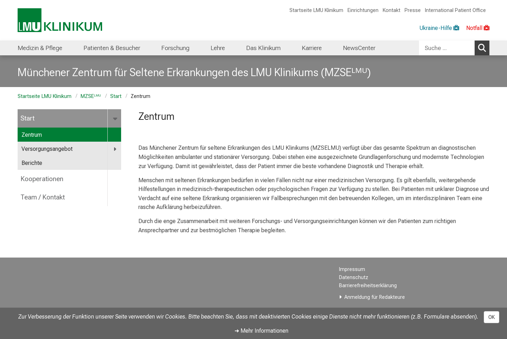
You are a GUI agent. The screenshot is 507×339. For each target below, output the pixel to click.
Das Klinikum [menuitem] (263, 47)
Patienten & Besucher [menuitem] (111, 47)
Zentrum (31, 134)
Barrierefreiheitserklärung (368, 286)
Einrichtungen (363, 10)
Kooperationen (41, 179)
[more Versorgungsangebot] (115, 149)
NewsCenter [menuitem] (359, 47)
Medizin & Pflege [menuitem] (40, 47)
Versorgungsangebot (47, 149)
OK (491, 317)
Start (115, 96)
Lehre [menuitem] (218, 47)
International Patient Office (455, 10)
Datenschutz (353, 278)
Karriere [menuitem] (312, 47)
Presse (413, 10)
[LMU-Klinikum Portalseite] (60, 20)
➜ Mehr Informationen (261, 330)
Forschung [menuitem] (175, 47)
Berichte (31, 163)
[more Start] (115, 118)
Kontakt (391, 10)
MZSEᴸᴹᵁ (91, 96)
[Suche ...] (447, 48)
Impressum (352, 269)
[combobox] (454, 48)
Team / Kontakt (42, 197)
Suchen (483, 47)
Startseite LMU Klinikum (316, 10)
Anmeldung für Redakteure (374, 297)
